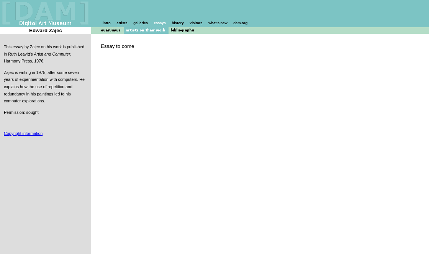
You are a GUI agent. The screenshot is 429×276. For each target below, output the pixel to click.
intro (107, 23)
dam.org (240, 23)
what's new (217, 23)
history (178, 23)
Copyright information (23, 133)
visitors (196, 23)
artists (121, 23)
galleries (140, 23)
